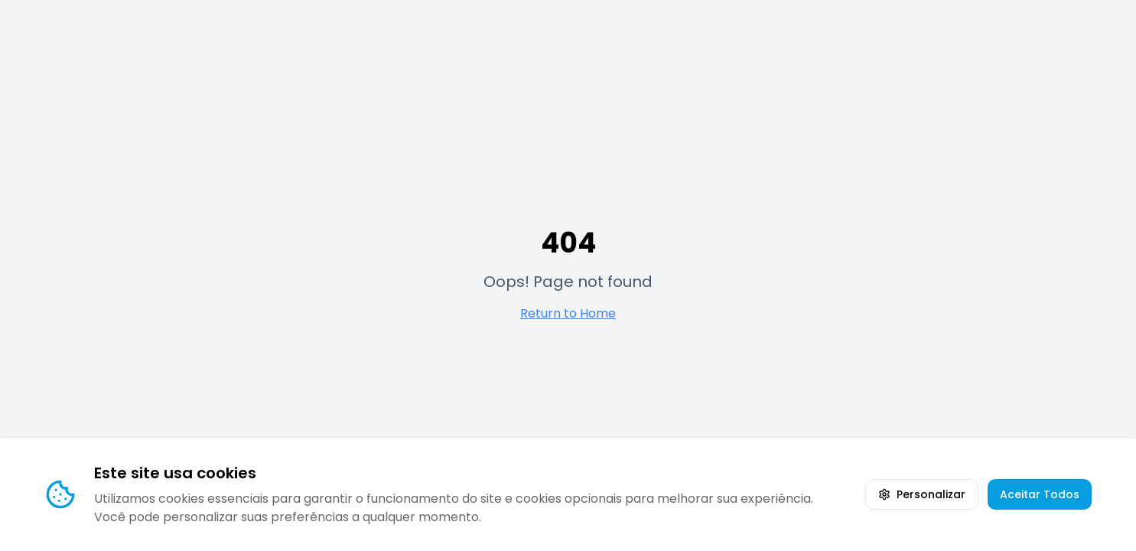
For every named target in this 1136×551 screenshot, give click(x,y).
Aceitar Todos (1039, 494)
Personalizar (921, 494)
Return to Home (568, 313)
